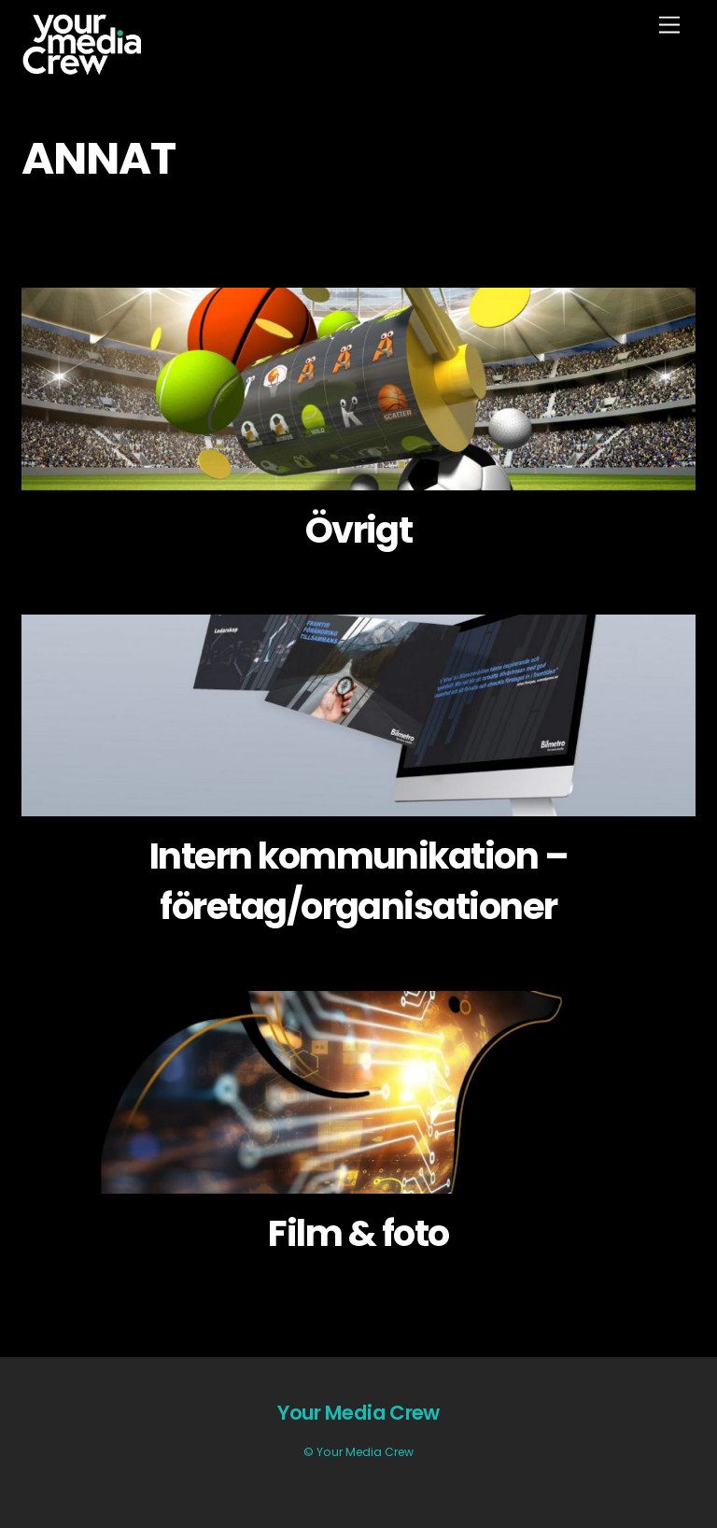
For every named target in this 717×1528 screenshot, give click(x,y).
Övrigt (359, 530)
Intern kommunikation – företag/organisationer (358, 881)
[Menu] (669, 25)
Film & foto (358, 1233)
